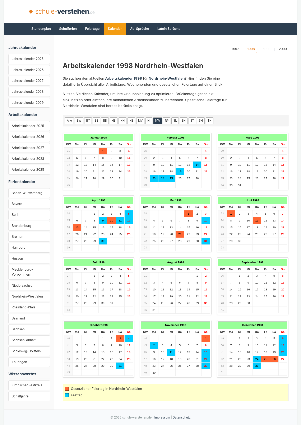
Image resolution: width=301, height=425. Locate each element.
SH (201, 120)
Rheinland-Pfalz (23, 307)
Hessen (17, 259)
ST (192, 120)
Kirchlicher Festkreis (27, 385)
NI (148, 120)
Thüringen (19, 362)
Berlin (16, 215)
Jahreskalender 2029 (28, 103)
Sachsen (18, 329)
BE (96, 120)
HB (114, 120)
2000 (283, 49)
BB (105, 120)
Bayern (17, 204)
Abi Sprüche (139, 29)
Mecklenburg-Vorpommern (22, 271)
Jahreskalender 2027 (27, 81)
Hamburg (19, 247)
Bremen (17, 237)
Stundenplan (41, 29)
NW (157, 120)
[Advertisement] (196, 11)
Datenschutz (181, 417)
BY (88, 120)
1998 (251, 49)
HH (122, 120)
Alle (69, 120)
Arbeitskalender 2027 (28, 148)
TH (210, 120)
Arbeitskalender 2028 (28, 159)
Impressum (162, 417)
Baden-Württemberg (27, 193)
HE (131, 120)
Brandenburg (21, 226)
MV (140, 120)
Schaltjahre (20, 396)
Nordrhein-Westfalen (27, 296)
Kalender (115, 29)
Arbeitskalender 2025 (28, 126)
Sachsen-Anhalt (24, 340)
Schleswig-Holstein (26, 351)
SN (184, 120)
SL (175, 120)
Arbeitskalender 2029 (28, 170)
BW (79, 120)
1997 (235, 49)
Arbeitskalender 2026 (28, 137)
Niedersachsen (23, 286)
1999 (266, 49)
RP (166, 120)
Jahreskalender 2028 (28, 92)
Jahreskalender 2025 (27, 59)
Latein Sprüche (168, 29)
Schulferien (68, 29)
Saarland (18, 318)
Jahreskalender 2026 (28, 70)
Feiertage (92, 29)
